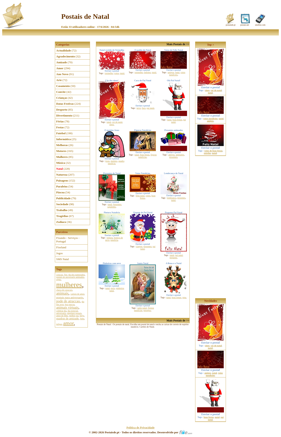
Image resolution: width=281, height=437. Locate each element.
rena (184, 297)
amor (68, 323)
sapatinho (111, 207)
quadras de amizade (67, 318)
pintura (110, 237)
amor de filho (62, 315)
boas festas (177, 119)
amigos (171, 72)
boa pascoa (70, 304)
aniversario (61, 313)
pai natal (150, 108)
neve (139, 108)
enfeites (147, 72)
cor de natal (117, 122)
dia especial (73, 311)
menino (114, 161)
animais (62, 293)
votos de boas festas (213, 151)
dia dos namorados (76, 274)
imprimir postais (74, 313)
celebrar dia (61, 311)
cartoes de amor (77, 294)
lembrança (171, 198)
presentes (173, 157)
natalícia (114, 240)
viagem (139, 246)
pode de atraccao (68, 301)
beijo (82, 315)
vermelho (109, 73)
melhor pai (74, 315)
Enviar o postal (210, 86)
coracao (59, 274)
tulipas (59, 324)
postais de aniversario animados (70, 277)
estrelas (207, 153)
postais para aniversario (69, 297)
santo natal (142, 308)
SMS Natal (62, 259)
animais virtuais (67, 307)
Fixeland (61, 247)
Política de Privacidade (140, 427)
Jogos (59, 253)
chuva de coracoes (64, 290)
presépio (147, 310)
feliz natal (140, 195)
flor (65, 274)
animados (180, 154)
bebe (82, 318)
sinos (111, 124)
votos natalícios (177, 73)
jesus (107, 161)
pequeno (173, 257)
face (144, 108)
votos (116, 73)
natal (122, 73)
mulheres (69, 285)
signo (58, 279)
